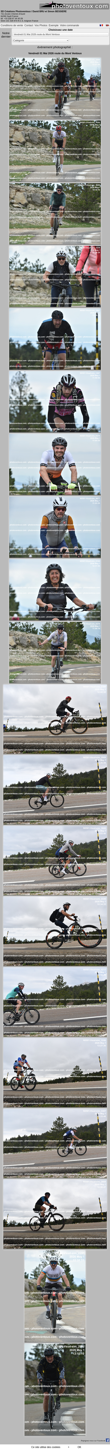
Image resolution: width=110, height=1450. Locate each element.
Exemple (53, 25)
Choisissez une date (60, 29)
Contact (28, 25)
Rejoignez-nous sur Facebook (95, 1441)
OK (79, 1447)
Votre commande (69, 25)
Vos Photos (41, 25)
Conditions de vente (12, 25)
